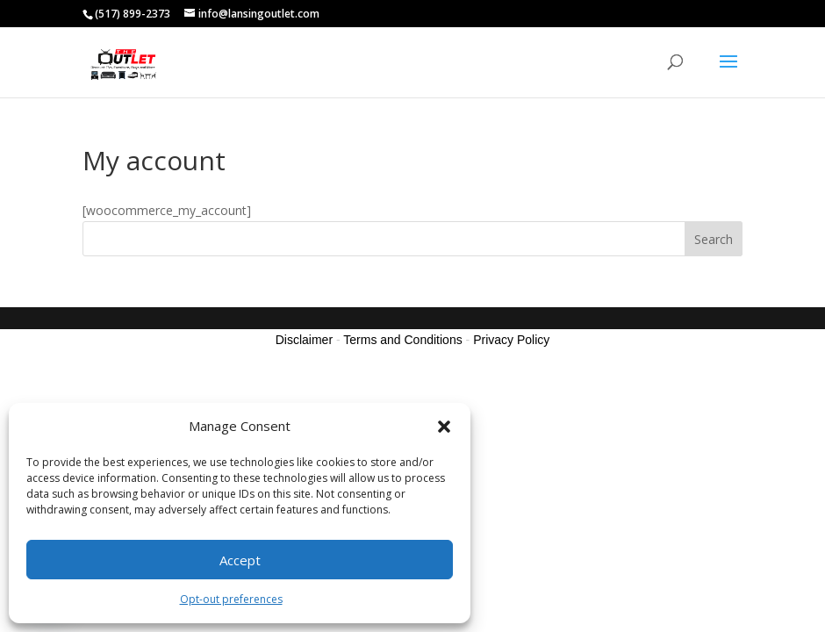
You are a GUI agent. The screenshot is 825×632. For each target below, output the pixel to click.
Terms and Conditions (402, 340)
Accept (240, 560)
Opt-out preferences (231, 599)
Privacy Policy (511, 340)
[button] (444, 426)
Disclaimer (304, 340)
